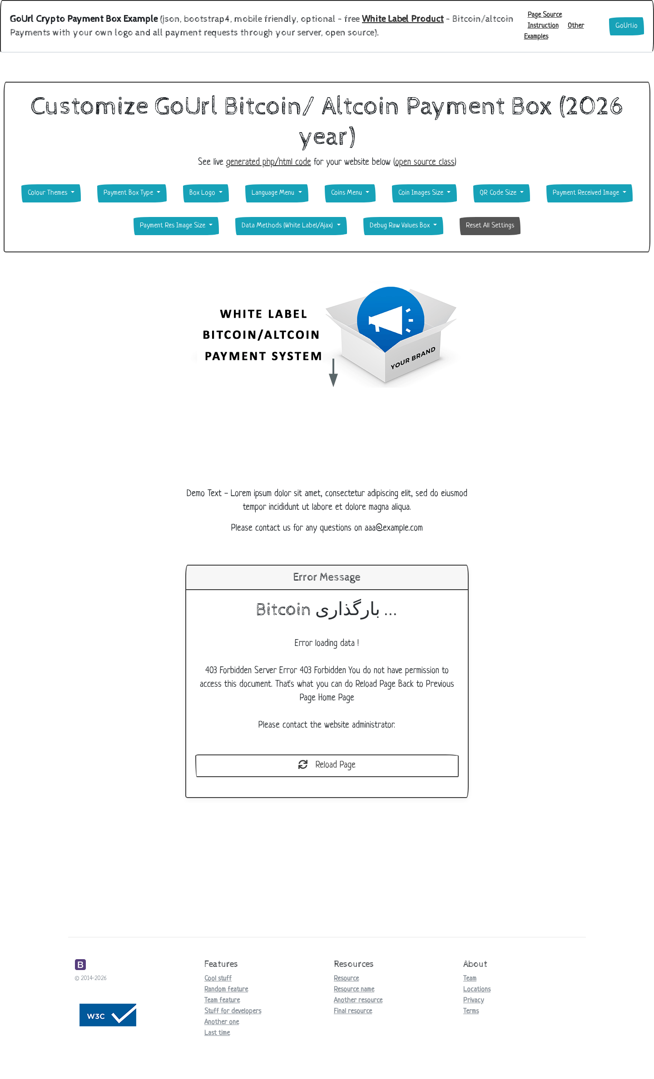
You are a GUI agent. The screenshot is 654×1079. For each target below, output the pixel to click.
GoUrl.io (626, 26)
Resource (346, 979)
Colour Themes (48, 193)
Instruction (543, 26)
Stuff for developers (232, 1011)
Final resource (353, 1011)
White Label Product (403, 19)
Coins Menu (347, 193)
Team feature (222, 1001)
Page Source (545, 15)
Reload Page (327, 765)
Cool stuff (218, 979)
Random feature (226, 990)
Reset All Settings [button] (490, 226)
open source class (425, 163)
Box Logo (203, 193)
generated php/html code (268, 163)
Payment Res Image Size (173, 226)
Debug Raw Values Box (400, 226)
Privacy (473, 1001)
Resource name (354, 990)
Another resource (358, 1001)
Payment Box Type (129, 193)
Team (469, 979)
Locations (476, 990)
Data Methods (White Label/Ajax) (288, 226)
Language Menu (274, 193)
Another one (221, 1022)
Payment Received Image (587, 193)
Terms (471, 1011)
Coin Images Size (421, 193)
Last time (217, 1033)
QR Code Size (499, 193)
